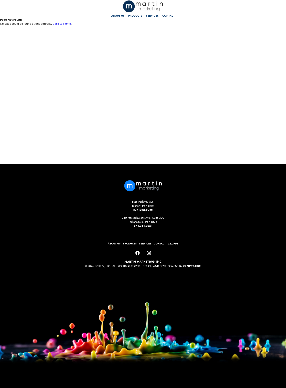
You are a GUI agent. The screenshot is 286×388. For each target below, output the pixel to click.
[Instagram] (149, 253)
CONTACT (168, 16)
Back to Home (62, 24)
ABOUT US (118, 16)
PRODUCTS (135, 16)
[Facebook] (137, 253)
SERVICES (152, 16)
